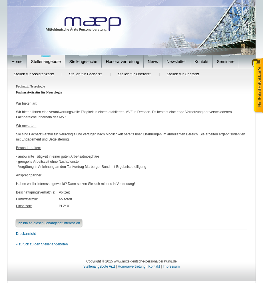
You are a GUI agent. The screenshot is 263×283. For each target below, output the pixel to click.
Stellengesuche (83, 61)
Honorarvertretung (122, 61)
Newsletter (176, 61)
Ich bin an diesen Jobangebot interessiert (49, 223)
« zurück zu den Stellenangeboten (42, 244)
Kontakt (201, 61)
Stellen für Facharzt (85, 74)
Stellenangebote (46, 61)
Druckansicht (26, 234)
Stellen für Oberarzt (134, 74)
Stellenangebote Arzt (99, 266)
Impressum (171, 266)
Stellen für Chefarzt (183, 74)
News (153, 61)
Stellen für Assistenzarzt (34, 74)
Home (16, 61)
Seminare (226, 61)
